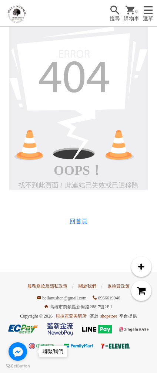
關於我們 (87, 286)
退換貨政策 (118, 286)
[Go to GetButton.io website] (18, 365)
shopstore (108, 316)
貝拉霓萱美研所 (71, 316)
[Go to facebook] (18, 351)
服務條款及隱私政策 (47, 286)
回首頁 (78, 221)
